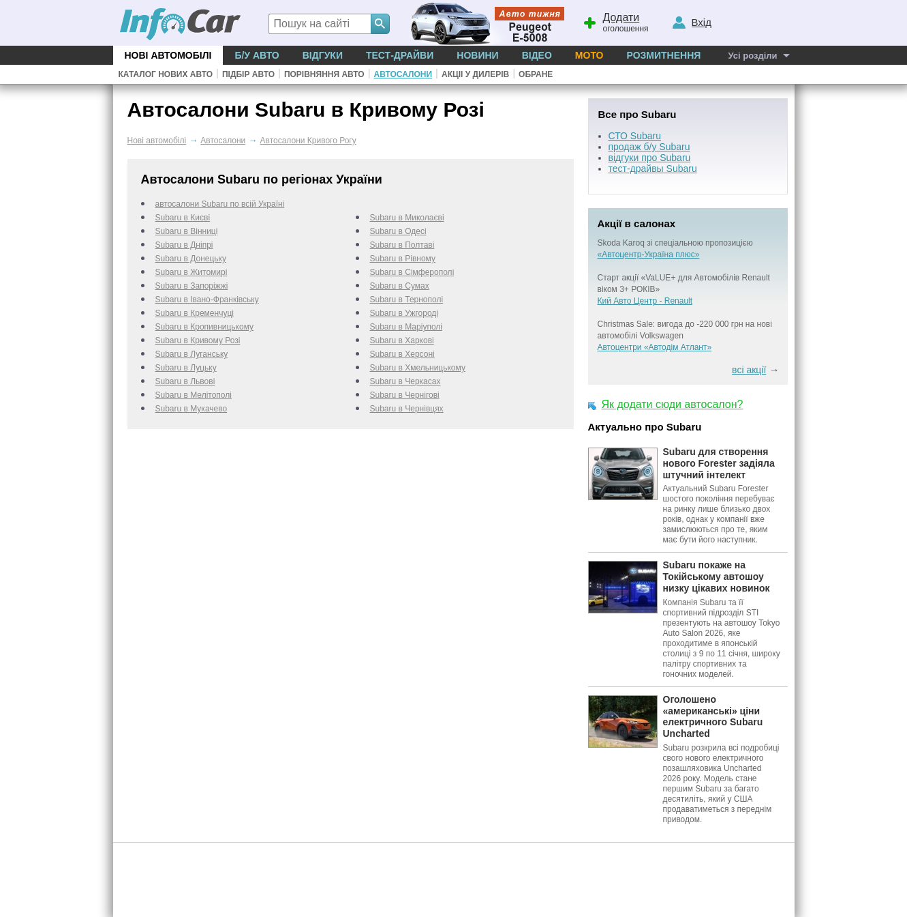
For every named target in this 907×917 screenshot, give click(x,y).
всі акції (749, 369)
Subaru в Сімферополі (412, 272)
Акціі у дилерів (475, 74)
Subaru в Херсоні (402, 354)
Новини (477, 55)
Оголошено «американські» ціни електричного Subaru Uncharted (713, 716)
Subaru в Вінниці (186, 231)
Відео (537, 55)
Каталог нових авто (166, 74)
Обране (536, 74)
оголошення (615, 21)
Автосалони (403, 74)
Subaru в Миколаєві (407, 217)
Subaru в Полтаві (402, 245)
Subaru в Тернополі (407, 299)
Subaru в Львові (185, 381)
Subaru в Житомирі (191, 272)
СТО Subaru (635, 135)
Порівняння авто (324, 74)
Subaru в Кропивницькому (204, 327)
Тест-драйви (399, 55)
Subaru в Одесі (398, 231)
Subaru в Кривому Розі (198, 340)
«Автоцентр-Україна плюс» (649, 254)
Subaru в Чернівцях (407, 408)
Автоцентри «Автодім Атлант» (655, 347)
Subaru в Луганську (191, 354)
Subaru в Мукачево (191, 408)
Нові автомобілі (168, 55)
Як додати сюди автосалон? (672, 404)
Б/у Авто (256, 55)
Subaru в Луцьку (186, 368)
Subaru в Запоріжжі (191, 286)
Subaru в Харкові (402, 340)
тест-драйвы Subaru (653, 168)
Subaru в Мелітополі (193, 395)
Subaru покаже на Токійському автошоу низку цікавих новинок (716, 576)
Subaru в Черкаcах (405, 381)
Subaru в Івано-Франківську (207, 299)
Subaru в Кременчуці (194, 313)
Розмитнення (663, 55)
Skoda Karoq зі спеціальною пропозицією (675, 243)
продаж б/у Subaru (649, 146)
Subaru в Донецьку (190, 258)
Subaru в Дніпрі (184, 245)
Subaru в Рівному (402, 258)
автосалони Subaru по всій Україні (220, 204)
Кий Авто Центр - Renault (645, 301)
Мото (589, 55)
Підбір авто (248, 74)
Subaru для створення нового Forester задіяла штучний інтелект (719, 463)
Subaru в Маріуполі (406, 327)
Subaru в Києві (183, 217)
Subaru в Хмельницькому (417, 368)
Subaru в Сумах (399, 286)
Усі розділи (752, 55)
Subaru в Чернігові (405, 395)
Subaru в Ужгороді (404, 313)
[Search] (380, 24)
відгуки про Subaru (650, 157)
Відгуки (323, 55)
